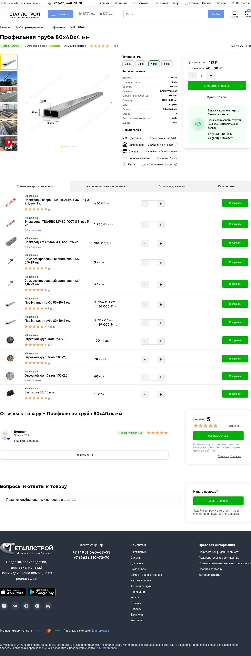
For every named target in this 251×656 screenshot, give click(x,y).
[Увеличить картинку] (10, 202)
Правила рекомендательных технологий (225, 563)
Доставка (192, 3)
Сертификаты (140, 3)
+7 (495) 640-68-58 (220, 134)
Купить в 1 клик (217, 97)
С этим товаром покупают (35, 186)
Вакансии (137, 614)
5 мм (167, 63)
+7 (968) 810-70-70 (220, 138)
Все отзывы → (84, 454)
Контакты (137, 620)
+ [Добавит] (210, 75)
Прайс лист (161, 3)
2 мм (128, 63)
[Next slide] (111, 103)
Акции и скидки (141, 586)
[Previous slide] (27, 103)
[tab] (62, 146)
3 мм (141, 63)
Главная (104, 3)
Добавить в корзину (217, 85)
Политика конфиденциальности (219, 552)
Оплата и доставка (172, 186)
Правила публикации (229, 456)
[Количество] (201, 75)
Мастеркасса (100, 630)
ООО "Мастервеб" (106, 648)
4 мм (154, 63)
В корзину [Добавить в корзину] (235, 203)
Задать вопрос (218, 500)
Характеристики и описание (105, 186)
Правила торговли (210, 569)
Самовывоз (226, 186)
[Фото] (69, 103)
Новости (136, 608)
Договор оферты (209, 574)
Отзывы (221, 3)
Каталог (59, 14)
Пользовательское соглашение (219, 557)
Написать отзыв (218, 435)
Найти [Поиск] (216, 14)
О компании (138, 552)
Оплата (207, 3)
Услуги (176, 3)
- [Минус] (192, 75)
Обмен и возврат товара (146, 574)
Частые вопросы (141, 580)
